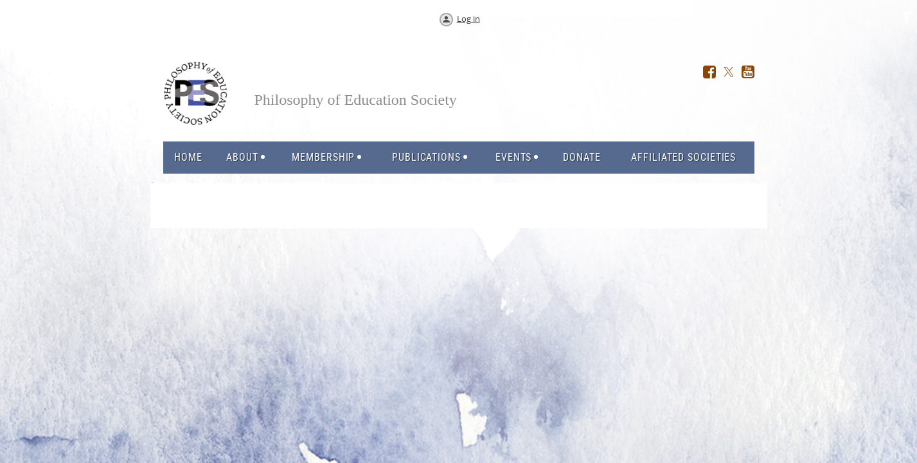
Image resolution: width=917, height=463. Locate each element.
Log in (468, 18)
